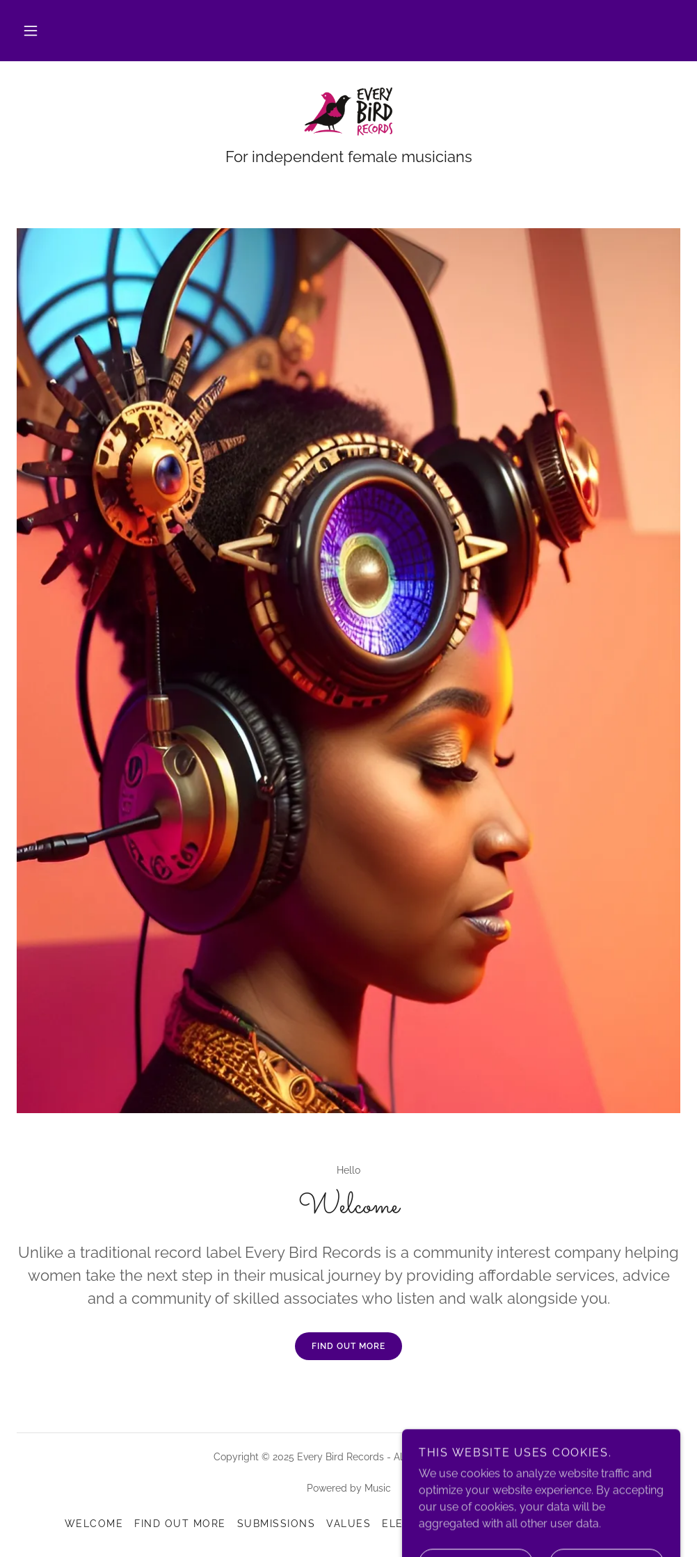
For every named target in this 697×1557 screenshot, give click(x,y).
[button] (31, 31)
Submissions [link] (276, 1523)
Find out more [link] (179, 1523)
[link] (348, 111)
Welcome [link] (94, 1523)
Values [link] (348, 1523)
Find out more (348, 1346)
